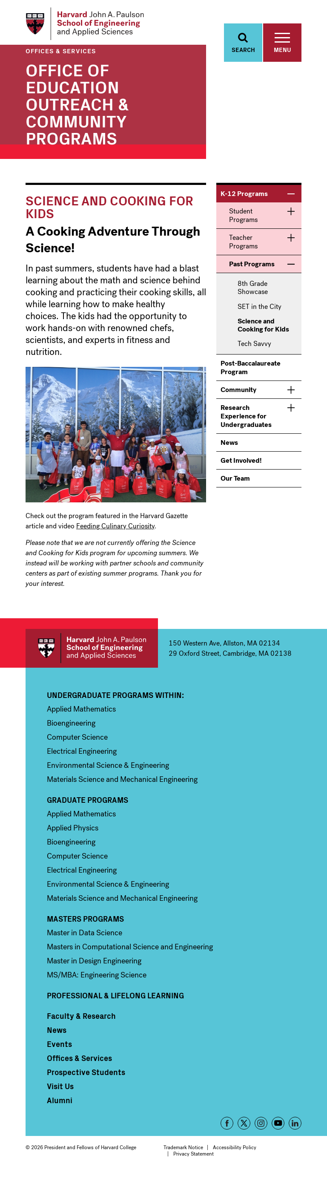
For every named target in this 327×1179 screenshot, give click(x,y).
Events (59, 1048)
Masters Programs (85, 923)
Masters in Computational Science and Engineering (130, 951)
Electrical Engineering (82, 756)
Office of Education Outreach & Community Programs (77, 108)
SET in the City (259, 311)
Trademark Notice (183, 1152)
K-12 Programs (244, 198)
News (229, 447)
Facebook (227, 1127)
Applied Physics (72, 832)
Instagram (261, 1127)
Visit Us (60, 1091)
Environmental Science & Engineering (108, 770)
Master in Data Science (84, 937)
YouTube (278, 1127)
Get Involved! (241, 465)
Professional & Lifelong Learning (115, 1000)
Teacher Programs (243, 246)
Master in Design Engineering (94, 965)
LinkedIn (295, 1127)
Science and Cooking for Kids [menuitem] (263, 330)
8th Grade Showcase (253, 292)
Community (238, 394)
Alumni (59, 1105)
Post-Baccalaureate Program (251, 372)
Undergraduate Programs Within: (115, 699)
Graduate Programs (87, 804)
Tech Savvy (254, 348)
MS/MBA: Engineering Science (96, 979)
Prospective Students (86, 1077)
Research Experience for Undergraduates (246, 421)
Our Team (235, 483)
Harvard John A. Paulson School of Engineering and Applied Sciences (92, 653)
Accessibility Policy (234, 1152)
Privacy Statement (193, 1158)
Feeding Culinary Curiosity (115, 530)
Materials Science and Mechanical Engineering (122, 784)
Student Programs (243, 220)
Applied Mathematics (81, 714)
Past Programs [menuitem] (252, 268)
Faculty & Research (81, 1020)
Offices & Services (61, 55)
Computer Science (77, 742)
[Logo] (91, 25)
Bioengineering (71, 728)
